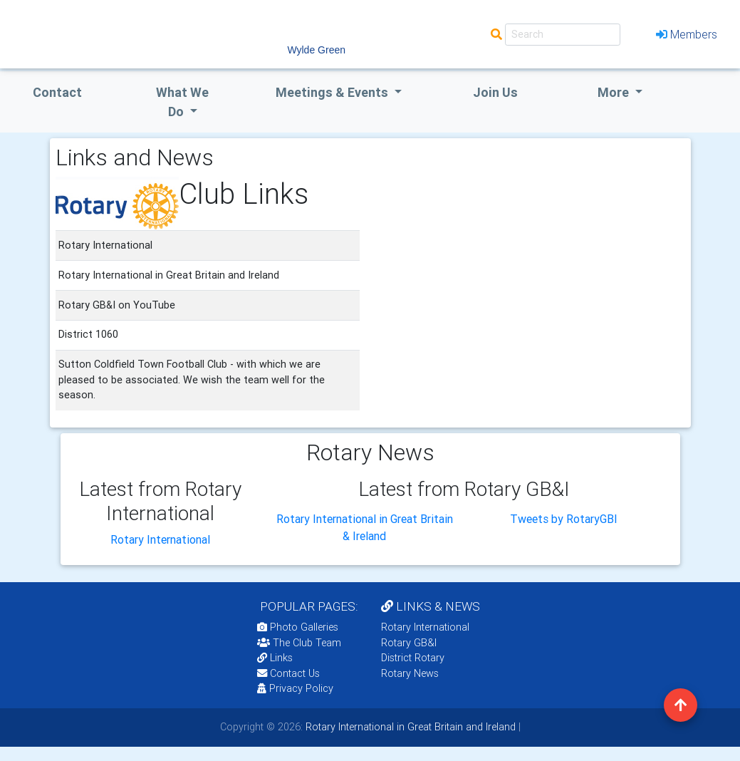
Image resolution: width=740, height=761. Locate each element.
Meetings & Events (333, 92)
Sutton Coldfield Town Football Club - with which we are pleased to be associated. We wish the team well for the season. (191, 379)
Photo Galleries (297, 627)
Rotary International (160, 539)
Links (275, 657)
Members (686, 34)
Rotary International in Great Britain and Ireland (409, 726)
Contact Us (288, 673)
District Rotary (412, 657)
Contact (57, 92)
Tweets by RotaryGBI (563, 519)
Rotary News (410, 673)
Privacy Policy (295, 688)
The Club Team (299, 642)
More (615, 92)
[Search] (562, 35)
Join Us (495, 92)
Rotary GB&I (409, 642)
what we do (182, 102)
